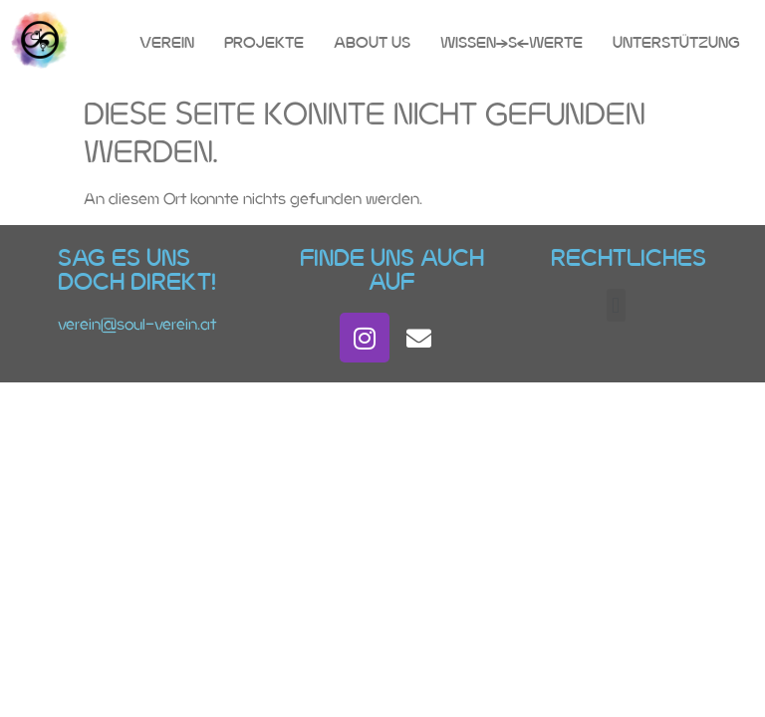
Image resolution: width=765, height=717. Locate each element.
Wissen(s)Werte (511, 42)
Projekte (264, 42)
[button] (616, 305)
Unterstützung (676, 42)
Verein (166, 42)
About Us (372, 42)
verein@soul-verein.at (137, 324)
